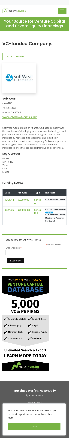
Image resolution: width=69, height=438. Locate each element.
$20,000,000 (24, 209)
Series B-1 (37, 211)
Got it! (34, 426)
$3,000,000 (23, 199)
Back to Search (15, 56)
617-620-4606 (34, 395)
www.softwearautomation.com (19, 116)
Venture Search (34, 402)
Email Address (14, 247)
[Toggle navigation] (62, 11)
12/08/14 (9, 199)
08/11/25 (9, 209)
